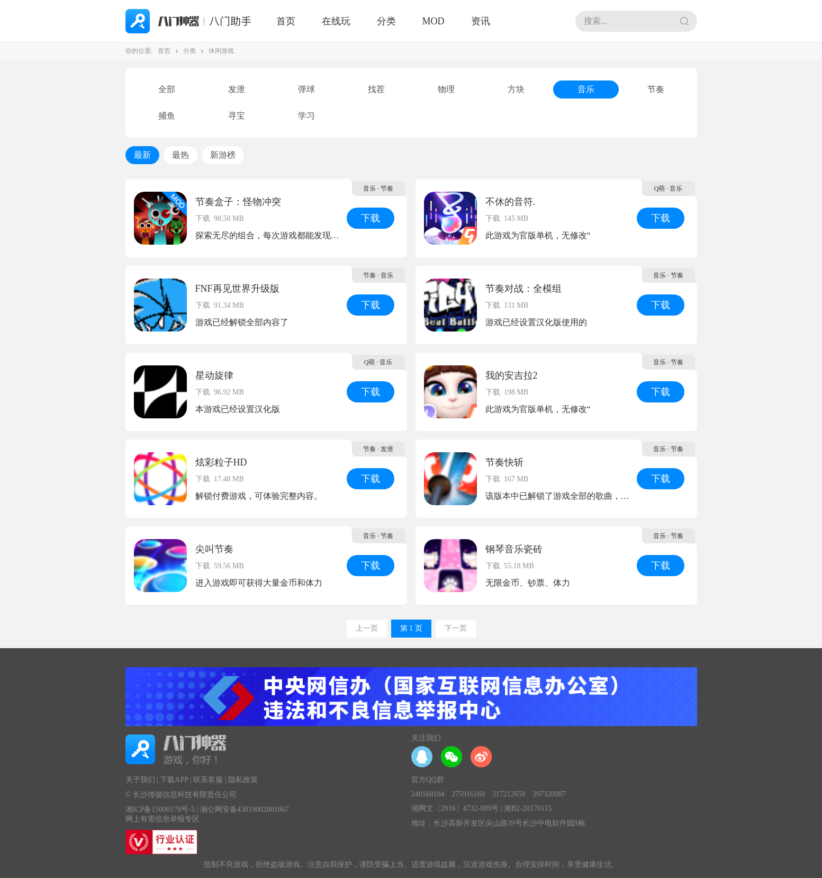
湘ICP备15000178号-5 (160, 809)
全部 (166, 89)
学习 (306, 115)
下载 (370, 218)
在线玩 (336, 21)
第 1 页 (411, 628)
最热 (180, 154)
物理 (446, 89)
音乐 (585, 89)
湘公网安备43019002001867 (244, 809)
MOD (433, 21)
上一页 (367, 628)
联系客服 (208, 780)
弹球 (306, 89)
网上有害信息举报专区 (162, 819)
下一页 (456, 628)
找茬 (376, 89)
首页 (285, 21)
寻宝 (236, 115)
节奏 (655, 89)
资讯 (480, 21)
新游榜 (223, 154)
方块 (516, 89)
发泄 (236, 89)
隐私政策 (243, 780)
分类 (386, 21)
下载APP (174, 780)
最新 (142, 154)
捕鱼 (166, 115)
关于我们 (140, 780)
